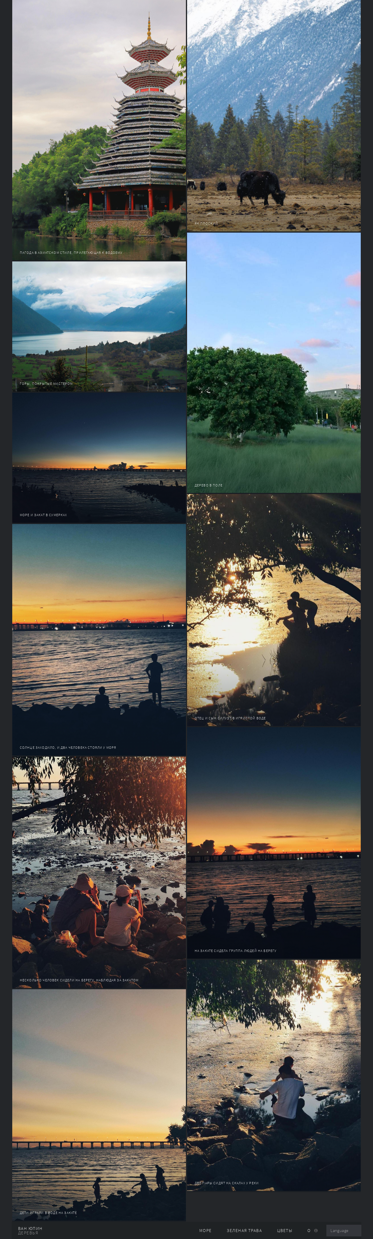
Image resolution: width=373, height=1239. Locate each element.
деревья (28, 1233)
